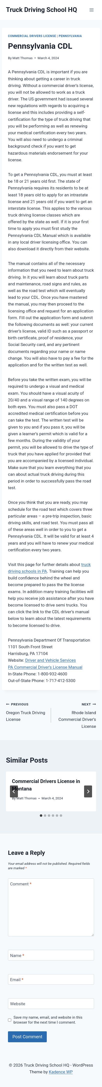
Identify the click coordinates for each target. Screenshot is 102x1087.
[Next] (88, 791)
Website (17, 1003)
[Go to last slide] (14, 791)
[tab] (41, 815)
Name (17, 955)
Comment (21, 883)
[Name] (51, 955)
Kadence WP (61, 1071)
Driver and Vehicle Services (50, 660)
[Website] (51, 1003)
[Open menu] (91, 10)
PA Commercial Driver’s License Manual (45, 667)
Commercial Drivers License (32, 36)
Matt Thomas (22, 58)
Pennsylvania (70, 36)
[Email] (51, 979)
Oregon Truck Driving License (26, 711)
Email (17, 979)
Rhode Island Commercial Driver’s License (75, 715)
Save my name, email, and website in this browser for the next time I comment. (47, 1020)
